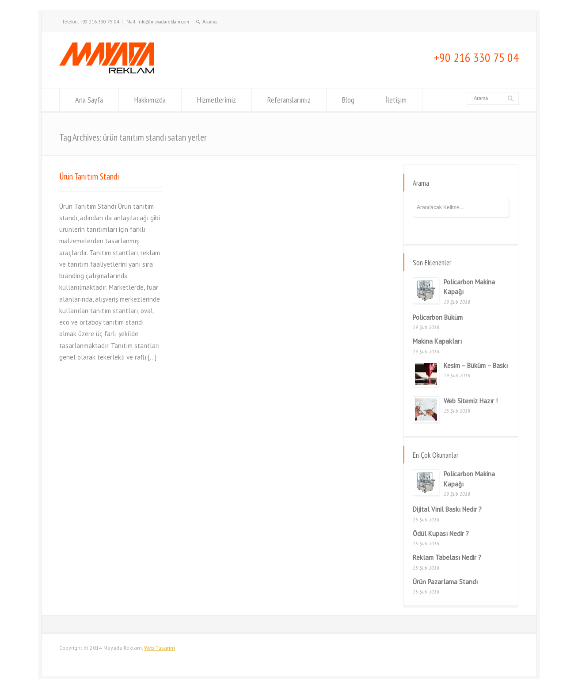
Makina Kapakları (437, 341)
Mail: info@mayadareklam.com (157, 22)
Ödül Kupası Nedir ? (441, 533)
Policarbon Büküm (438, 317)
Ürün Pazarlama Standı (445, 582)
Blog (348, 100)
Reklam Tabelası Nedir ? (447, 557)
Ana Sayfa (89, 100)
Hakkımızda (150, 100)
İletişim (396, 100)
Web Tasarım (159, 647)
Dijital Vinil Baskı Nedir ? (447, 509)
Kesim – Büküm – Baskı (476, 365)
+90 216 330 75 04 (476, 57)
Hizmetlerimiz (216, 100)
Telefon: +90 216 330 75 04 (90, 22)
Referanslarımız (289, 100)
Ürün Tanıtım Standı (89, 176)
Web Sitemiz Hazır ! (471, 401)
